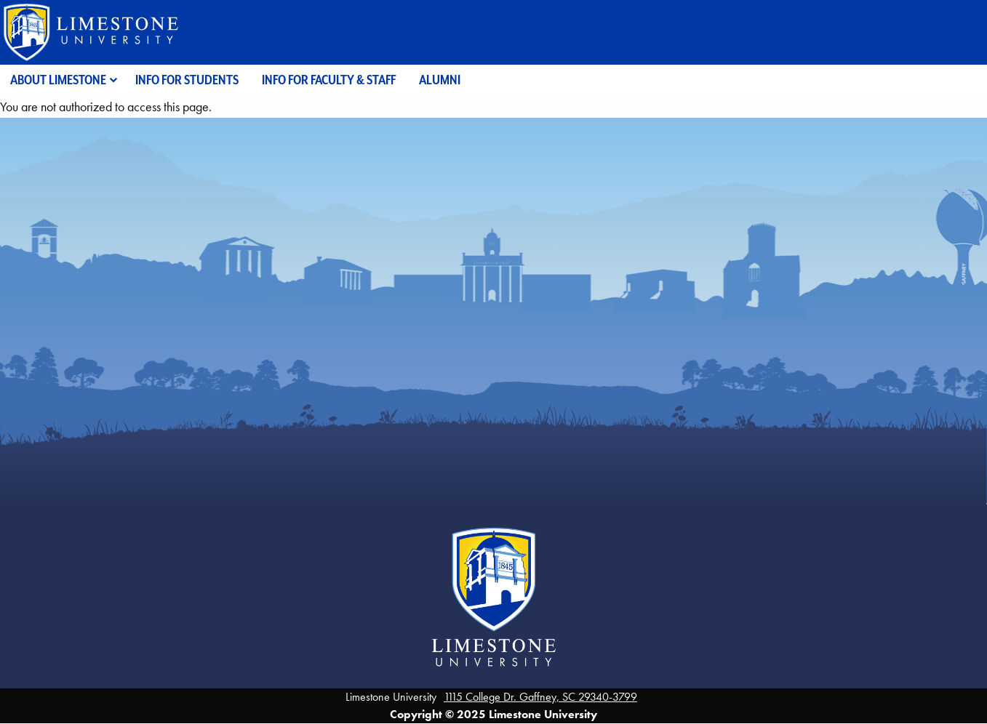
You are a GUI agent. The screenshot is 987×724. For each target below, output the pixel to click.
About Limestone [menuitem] (58, 79)
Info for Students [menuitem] (187, 79)
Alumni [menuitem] (439, 79)
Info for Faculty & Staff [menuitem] (329, 79)
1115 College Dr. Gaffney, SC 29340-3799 (540, 696)
